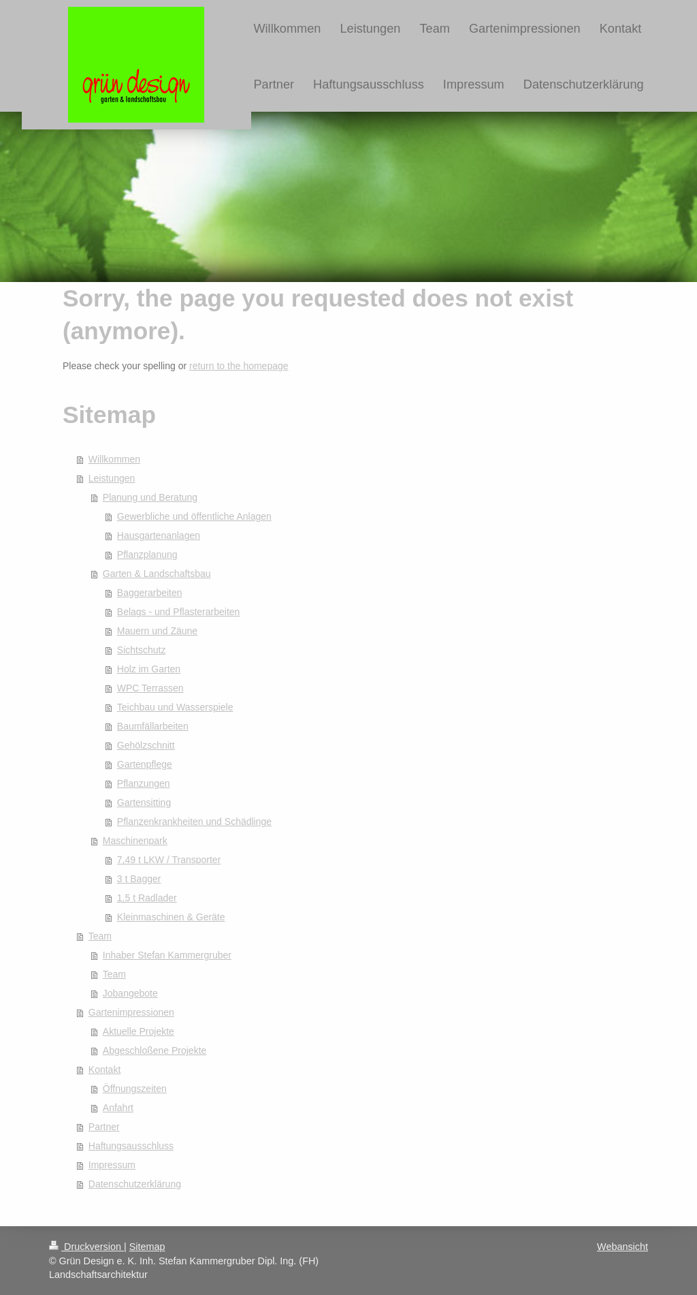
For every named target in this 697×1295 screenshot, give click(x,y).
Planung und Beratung (150, 497)
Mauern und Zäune (157, 630)
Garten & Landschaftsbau (157, 573)
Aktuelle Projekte (138, 1031)
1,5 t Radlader (147, 897)
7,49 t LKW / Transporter (169, 859)
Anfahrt (118, 1107)
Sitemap (147, 1246)
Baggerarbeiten (149, 592)
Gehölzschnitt (146, 745)
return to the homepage (239, 365)
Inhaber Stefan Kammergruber (167, 955)
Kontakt (104, 1069)
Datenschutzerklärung (134, 1184)
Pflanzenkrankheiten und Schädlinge (194, 821)
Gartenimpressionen (131, 1012)
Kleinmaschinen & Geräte (171, 916)
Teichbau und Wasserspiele (175, 707)
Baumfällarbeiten (153, 726)
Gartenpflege (144, 764)
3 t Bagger (139, 878)
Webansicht (622, 1246)
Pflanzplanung (147, 554)
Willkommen (114, 459)
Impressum (111, 1164)
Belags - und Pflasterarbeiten (178, 611)
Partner (104, 1126)
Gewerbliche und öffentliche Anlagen (194, 516)
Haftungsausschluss (131, 1145)
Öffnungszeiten (135, 1088)
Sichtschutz (141, 649)
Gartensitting (144, 802)
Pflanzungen (143, 783)
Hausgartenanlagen (158, 535)
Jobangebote (130, 993)
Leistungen (111, 478)
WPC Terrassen (150, 688)
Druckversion (86, 1246)
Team (100, 936)
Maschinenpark (135, 840)
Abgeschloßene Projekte (155, 1050)
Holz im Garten (148, 669)
